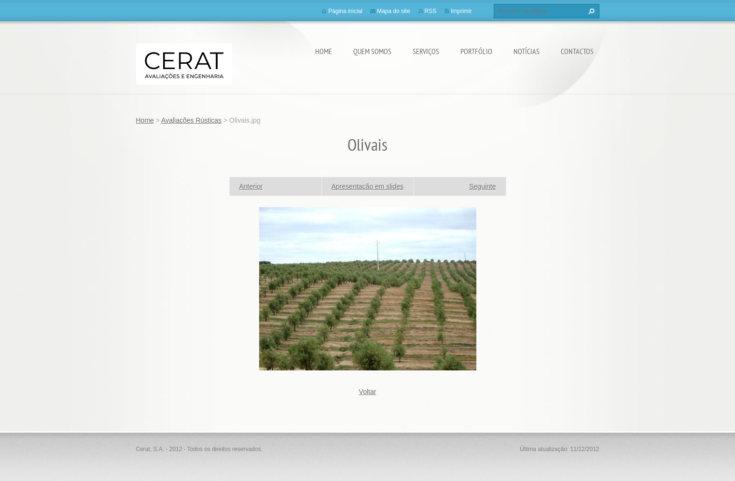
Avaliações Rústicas (191, 120)
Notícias (526, 51)
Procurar (590, 11)
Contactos (577, 51)
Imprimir (461, 11)
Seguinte (482, 186)
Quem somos (372, 51)
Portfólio (476, 51)
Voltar (367, 392)
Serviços (426, 51)
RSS (431, 11)
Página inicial (345, 11)
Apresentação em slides (367, 186)
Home (323, 51)
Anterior (251, 186)
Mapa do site (393, 11)
